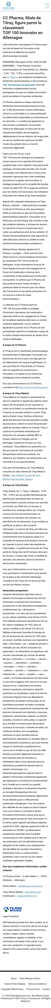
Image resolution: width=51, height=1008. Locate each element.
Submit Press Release (14, 984)
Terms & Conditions (37, 984)
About (14, 978)
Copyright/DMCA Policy (12, 989)
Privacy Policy (33, 989)
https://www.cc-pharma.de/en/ (33, 387)
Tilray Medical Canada (21, 475)
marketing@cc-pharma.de (30, 886)
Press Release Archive (29, 978)
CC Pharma (12, 77)
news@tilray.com (33, 892)
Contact (46, 989)
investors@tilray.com (27, 896)
